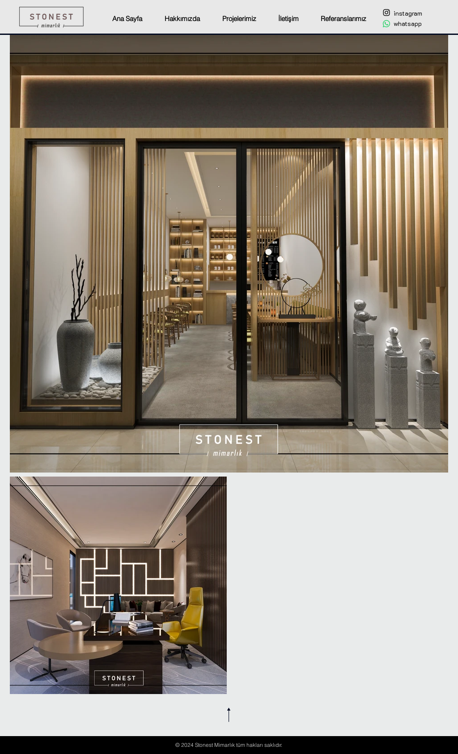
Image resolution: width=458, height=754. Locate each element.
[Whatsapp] (386, 23)
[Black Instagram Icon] (386, 12)
